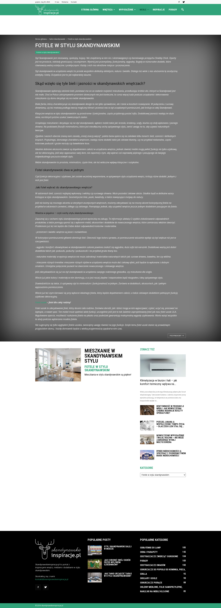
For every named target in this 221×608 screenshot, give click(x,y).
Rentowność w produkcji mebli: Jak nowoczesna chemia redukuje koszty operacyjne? (170, 409)
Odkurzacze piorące (151, 582)
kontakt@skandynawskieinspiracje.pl (51, 579)
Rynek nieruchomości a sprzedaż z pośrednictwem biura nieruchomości (171, 453)
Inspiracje (159, 9)
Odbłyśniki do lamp (150, 547)
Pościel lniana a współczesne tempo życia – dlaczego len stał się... (170, 424)
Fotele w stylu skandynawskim (47, 52)
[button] (182, 9)
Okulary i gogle (148, 578)
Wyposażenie (127, 9)
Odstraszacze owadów (152, 565)
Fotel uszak (40, 302)
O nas (57, 2)
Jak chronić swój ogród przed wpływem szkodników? (117, 562)
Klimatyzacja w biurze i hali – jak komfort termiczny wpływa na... (158, 382)
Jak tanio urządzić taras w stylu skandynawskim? (118, 574)
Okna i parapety (148, 552)
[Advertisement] (110, 25)
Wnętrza (109, 9)
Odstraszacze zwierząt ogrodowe (159, 556)
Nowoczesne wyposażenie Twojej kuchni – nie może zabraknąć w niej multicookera (170, 439)
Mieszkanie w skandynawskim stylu (103, 356)
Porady (173, 9)
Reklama (65, 2)
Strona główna (90, 9)
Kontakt (74, 2)
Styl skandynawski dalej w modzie (118, 547)
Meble (144, 9)
